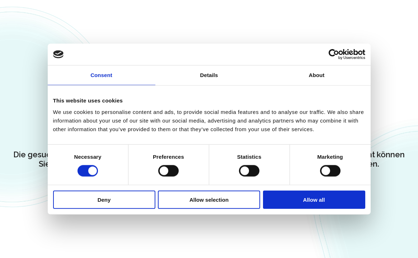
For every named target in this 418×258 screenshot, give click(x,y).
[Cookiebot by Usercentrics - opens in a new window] (333, 54)
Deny (104, 199)
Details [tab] (209, 75)
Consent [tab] (101, 75)
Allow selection (209, 199)
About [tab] (317, 75)
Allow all (314, 199)
